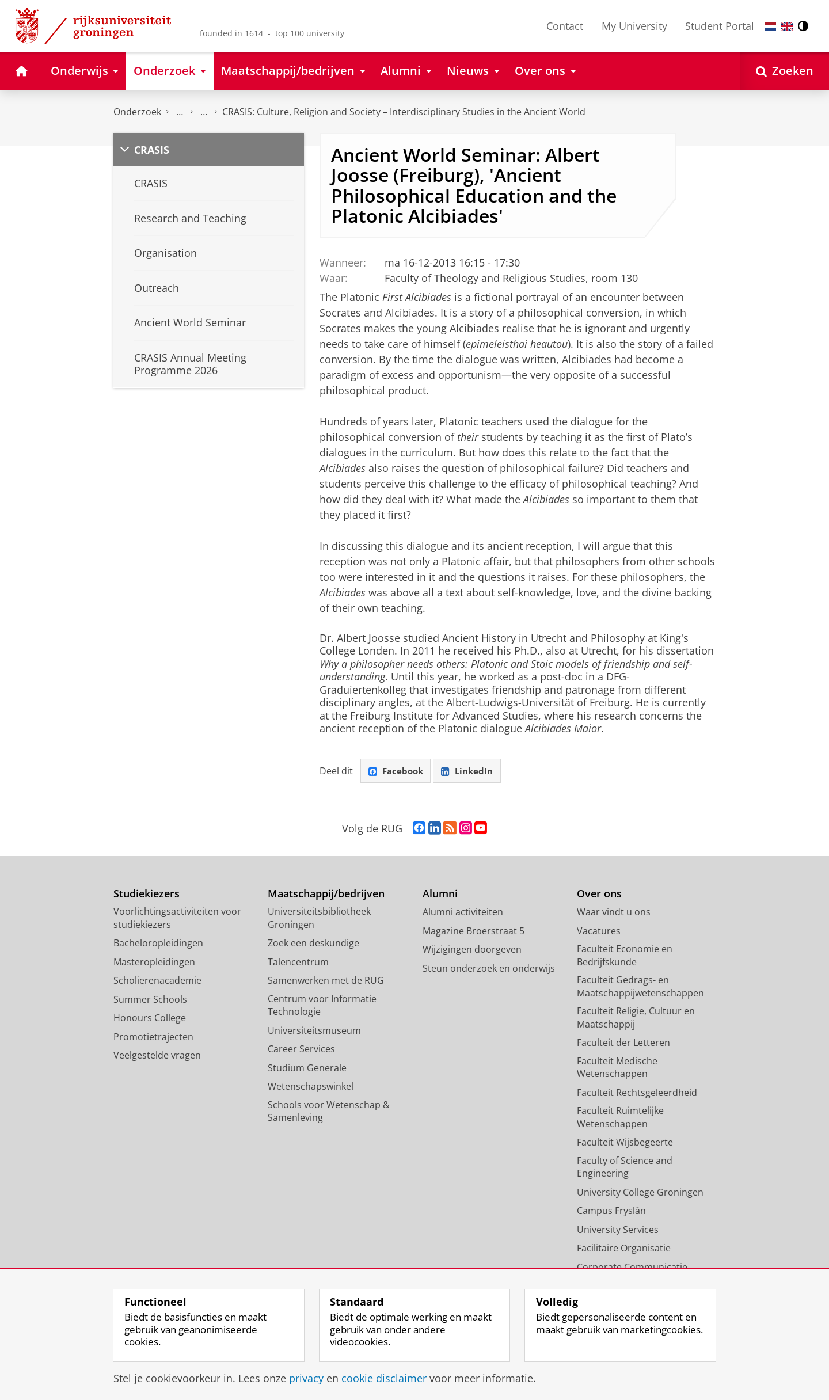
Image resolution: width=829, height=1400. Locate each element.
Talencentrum (298, 963)
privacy (306, 1378)
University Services (618, 1230)
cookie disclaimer (384, 1378)
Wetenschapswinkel (310, 1088)
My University (634, 26)
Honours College (149, 1019)
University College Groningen (640, 1193)
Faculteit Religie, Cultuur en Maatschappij (636, 1019)
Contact (564, 26)
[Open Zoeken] (784, 71)
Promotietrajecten (153, 1038)
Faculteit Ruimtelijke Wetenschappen (620, 1119)
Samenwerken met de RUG (326, 982)
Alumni (440, 894)
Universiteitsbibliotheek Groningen (319, 920)
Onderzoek (137, 111)
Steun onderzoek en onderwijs (489, 969)
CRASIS (151, 150)
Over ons (599, 894)
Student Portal (719, 26)
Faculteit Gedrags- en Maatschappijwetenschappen (640, 988)
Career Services (301, 1050)
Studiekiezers (146, 894)
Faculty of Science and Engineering (624, 1168)
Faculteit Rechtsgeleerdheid (637, 1093)
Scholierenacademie (157, 982)
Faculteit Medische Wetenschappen (617, 1069)
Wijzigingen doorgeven (472, 951)
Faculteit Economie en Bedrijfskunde (624, 957)
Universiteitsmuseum (314, 1031)
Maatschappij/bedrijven (326, 894)
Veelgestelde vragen (157, 1057)
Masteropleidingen (154, 963)
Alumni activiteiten (463, 913)
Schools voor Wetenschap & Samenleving (329, 1112)
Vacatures (599, 932)
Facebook (397, 771)
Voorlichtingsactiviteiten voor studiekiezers (177, 920)
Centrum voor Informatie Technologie (322, 1006)
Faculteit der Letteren (623, 1044)
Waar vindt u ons (614, 913)
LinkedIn (472, 771)
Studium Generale (307, 1069)
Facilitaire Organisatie (624, 1249)
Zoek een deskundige (313, 944)
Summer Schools (150, 1000)
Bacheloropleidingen (158, 944)
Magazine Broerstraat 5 (473, 932)
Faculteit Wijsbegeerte (625, 1144)
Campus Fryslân (611, 1212)
